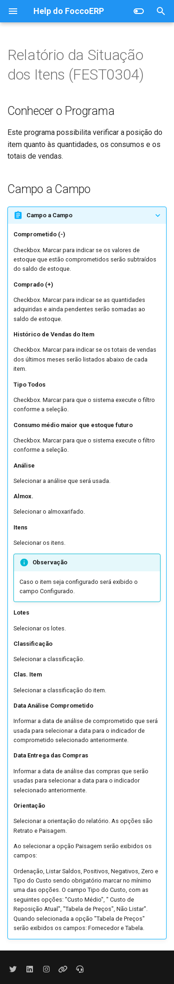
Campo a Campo (49, 215)
